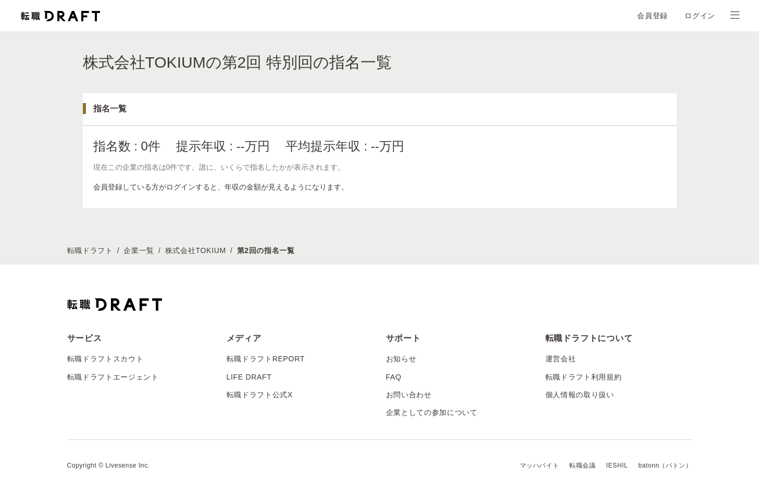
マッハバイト (539, 465)
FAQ (394, 377)
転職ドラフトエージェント (113, 377)
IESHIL (617, 465)
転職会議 (582, 465)
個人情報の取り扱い (579, 394)
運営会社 (560, 359)
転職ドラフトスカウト (105, 359)
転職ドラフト (90, 250)
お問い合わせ (409, 394)
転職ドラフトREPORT (266, 359)
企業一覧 (138, 250)
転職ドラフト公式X (260, 394)
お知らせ (401, 359)
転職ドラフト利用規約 (583, 377)
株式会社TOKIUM (195, 250)
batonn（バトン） (665, 465)
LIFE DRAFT (249, 377)
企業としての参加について (432, 412)
